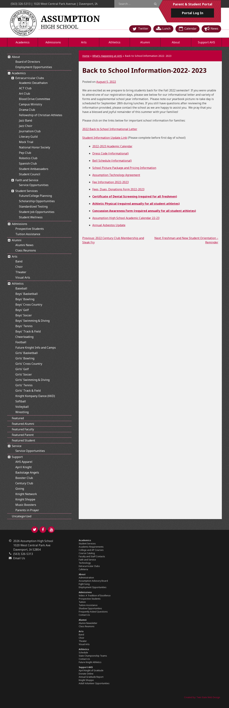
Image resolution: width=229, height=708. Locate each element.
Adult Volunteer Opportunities (94, 683)
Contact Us (84, 614)
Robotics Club (28, 158)
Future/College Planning (35, 196)
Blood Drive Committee (34, 99)
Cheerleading (24, 337)
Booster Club (24, 478)
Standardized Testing (33, 206)
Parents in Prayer (27, 510)
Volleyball (22, 407)
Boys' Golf (22, 310)
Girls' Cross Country (28, 364)
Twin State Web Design (208, 697)
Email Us (19, 558)
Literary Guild (28, 137)
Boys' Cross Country (28, 305)
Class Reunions (25, 250)
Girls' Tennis (24, 385)
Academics (23, 42)
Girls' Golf (22, 369)
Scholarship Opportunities (37, 201)
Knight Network (26, 494)
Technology (85, 562)
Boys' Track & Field (28, 331)
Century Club (24, 483)
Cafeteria (83, 569)
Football (20, 342)
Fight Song (84, 584)
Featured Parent (23, 435)
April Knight (23, 467)
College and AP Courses (91, 550)
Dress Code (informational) (110, 153)
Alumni (145, 42)
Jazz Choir (25, 126)
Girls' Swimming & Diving (32, 380)
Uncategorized (21, 516)
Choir (19, 267)
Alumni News (24, 245)
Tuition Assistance (27, 234)
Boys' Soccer (23, 315)
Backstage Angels (27, 472)
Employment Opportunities (33, 67)
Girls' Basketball (26, 353)
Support (17, 457)
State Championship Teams (93, 655)
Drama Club (27, 110)
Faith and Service (26, 180)
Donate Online (86, 673)
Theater (20, 272)
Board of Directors (27, 62)
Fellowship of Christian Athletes (40, 115)
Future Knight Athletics (90, 662)
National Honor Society (34, 147)
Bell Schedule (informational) (112, 161)
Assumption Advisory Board (93, 580)
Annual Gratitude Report (91, 676)
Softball (20, 401)
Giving (19, 489)
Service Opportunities (33, 185)
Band (18, 261)
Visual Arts (22, 277)
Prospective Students (29, 229)
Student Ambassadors (33, 169)
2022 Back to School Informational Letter (109, 129)
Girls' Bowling (24, 358)
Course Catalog (87, 553)
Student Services (26, 191)
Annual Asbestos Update (108, 225)
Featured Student (23, 440)
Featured (18, 418)
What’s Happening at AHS (107, 56)
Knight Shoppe (25, 499)
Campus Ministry (30, 104)
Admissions (53, 42)
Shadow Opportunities (90, 608)
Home (85, 56)
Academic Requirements (91, 546)
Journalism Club (30, 131)
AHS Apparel (23, 462)
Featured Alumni (23, 424)
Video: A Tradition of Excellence (95, 595)
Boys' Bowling (24, 299)
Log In (192, 13)
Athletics (114, 42)
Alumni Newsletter (88, 623)
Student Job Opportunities (36, 212)
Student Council (29, 174)
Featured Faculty (23, 429)
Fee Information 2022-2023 (110, 182)
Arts (84, 42)
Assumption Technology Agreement (116, 175)
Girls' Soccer (23, 374)
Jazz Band (25, 120)
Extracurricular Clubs (29, 78)
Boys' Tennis (24, 326)
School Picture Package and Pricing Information (124, 168)
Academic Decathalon (33, 83)
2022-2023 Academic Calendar (112, 146)
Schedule (83, 652)
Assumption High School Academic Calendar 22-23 (125, 218)
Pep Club (25, 153)
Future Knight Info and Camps (35, 348)
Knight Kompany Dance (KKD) (35, 396)
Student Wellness (31, 217)
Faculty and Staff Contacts (92, 556)
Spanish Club (28, 163)
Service (16, 446)
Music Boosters (25, 505)
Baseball (21, 288)
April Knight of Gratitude (91, 670)
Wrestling (22, 412)
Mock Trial (26, 142)
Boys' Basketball (26, 294)
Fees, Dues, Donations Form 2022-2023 (118, 189)
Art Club (24, 94)
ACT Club (25, 88)
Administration (86, 577)
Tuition (82, 602)
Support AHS (206, 42)
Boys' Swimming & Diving (32, 321)
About (176, 42)
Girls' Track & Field (28, 391)
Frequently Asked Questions (93, 611)
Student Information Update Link (104, 138)
